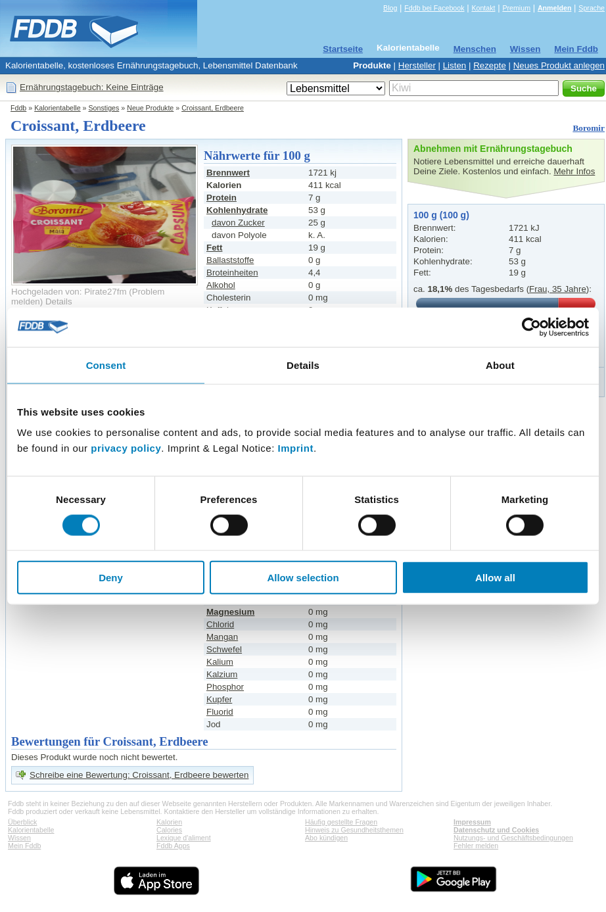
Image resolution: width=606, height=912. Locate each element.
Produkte (372, 65)
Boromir (588, 128)
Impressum (472, 822)
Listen (455, 65)
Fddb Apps (173, 846)
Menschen (475, 49)
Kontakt (483, 8)
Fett (214, 247)
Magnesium (230, 612)
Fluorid (219, 712)
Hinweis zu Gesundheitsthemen (354, 830)
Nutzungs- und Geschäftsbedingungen (513, 838)
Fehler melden (476, 846)
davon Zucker (238, 223)
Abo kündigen (326, 838)
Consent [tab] (106, 364)
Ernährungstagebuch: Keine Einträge (92, 87)
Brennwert (228, 173)
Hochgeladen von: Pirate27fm (69, 292)
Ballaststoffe (230, 260)
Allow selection (302, 577)
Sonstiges (104, 108)
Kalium (219, 662)
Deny (111, 577)
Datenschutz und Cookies (496, 830)
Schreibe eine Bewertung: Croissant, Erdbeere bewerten (139, 775)
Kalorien (169, 822)
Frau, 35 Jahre (557, 289)
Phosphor (225, 687)
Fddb (18, 108)
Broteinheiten (232, 272)
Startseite (343, 49)
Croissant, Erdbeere (212, 108)
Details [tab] (303, 364)
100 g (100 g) (441, 215)
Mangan (222, 637)
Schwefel (224, 649)
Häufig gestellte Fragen (341, 822)
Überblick (22, 822)
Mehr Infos (574, 171)
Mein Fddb (576, 49)
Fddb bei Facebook (434, 8)
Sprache (591, 8)
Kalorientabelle (408, 48)
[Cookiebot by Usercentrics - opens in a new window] (531, 327)
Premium (516, 8)
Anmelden (555, 8)
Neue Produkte (150, 108)
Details (58, 301)
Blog (390, 8)
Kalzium (221, 674)
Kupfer (219, 699)
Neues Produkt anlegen (559, 65)
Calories (169, 830)
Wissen (525, 49)
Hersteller (417, 65)
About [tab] (500, 364)
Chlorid (220, 624)
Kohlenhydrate (237, 210)
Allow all (495, 577)
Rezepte (489, 65)
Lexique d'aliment (183, 838)
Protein (221, 198)
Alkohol (220, 285)
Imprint (296, 448)
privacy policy (126, 448)
